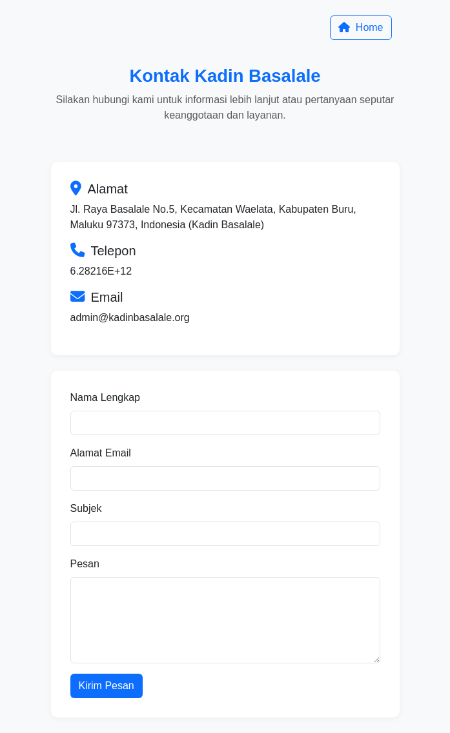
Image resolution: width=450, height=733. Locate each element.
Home (360, 27)
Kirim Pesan (106, 685)
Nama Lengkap (105, 397)
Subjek (86, 508)
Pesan (84, 563)
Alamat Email (100, 452)
